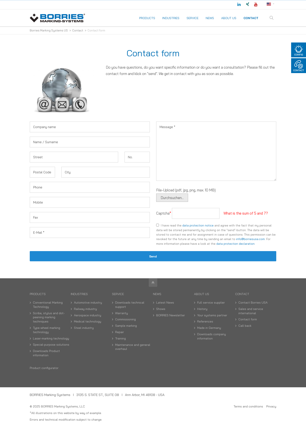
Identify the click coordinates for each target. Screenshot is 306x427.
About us (201, 294)
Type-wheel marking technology (46, 330)
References (205, 321)
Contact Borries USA (253, 302)
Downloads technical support (129, 305)
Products (38, 294)
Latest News (165, 302)
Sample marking (126, 326)
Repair (119, 332)
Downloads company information (211, 336)
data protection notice (198, 225)
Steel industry (84, 328)
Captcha (164, 213)
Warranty (121, 313)
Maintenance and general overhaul (132, 347)
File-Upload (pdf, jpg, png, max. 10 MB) (186, 190)
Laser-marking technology (51, 338)
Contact (242, 294)
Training (120, 338)
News (157, 294)
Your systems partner (212, 315)
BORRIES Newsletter (170, 315)
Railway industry (85, 309)
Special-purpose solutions (51, 344)
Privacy (271, 406)
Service (118, 294)
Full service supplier (211, 302)
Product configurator (44, 368)
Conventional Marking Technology (48, 305)
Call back (244, 326)
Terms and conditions (248, 406)
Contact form (247, 319)
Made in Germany (209, 328)
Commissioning (125, 319)
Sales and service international (250, 311)
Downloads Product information (46, 353)
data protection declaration (235, 243)
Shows (160, 309)
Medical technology (87, 321)
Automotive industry (88, 302)
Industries (79, 294)
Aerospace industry (87, 315)
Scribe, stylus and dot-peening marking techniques (49, 317)
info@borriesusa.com (250, 239)
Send (153, 256)
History (202, 309)
